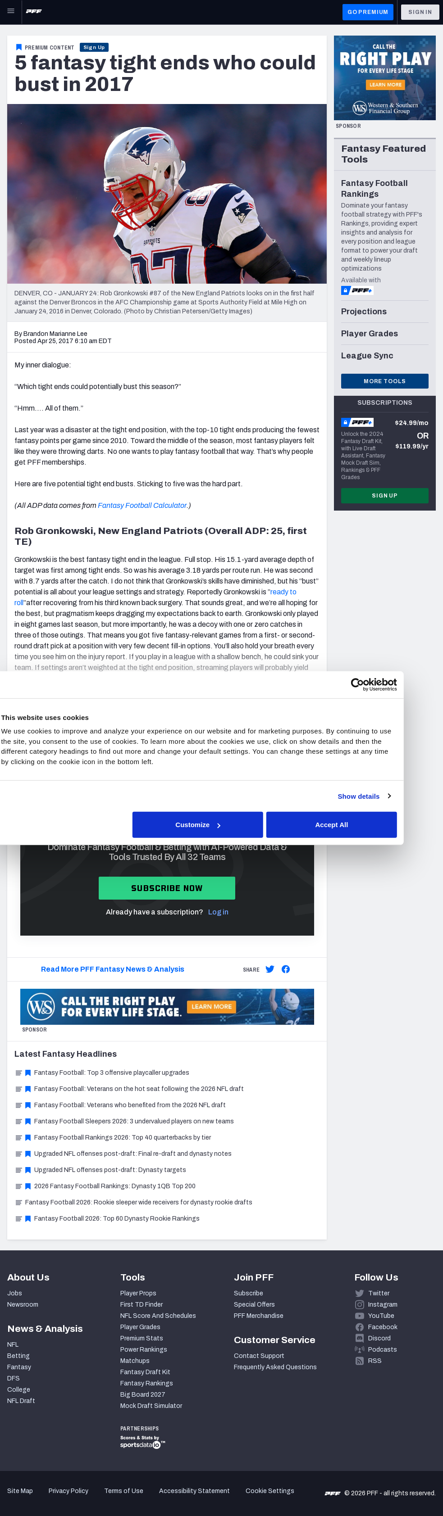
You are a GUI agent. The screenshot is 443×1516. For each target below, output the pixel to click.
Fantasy (19, 1367)
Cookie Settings (270, 1491)
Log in (218, 912)
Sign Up (94, 47)
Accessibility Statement (194, 1491)
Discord (379, 1338)
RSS (375, 1361)
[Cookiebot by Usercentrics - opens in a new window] (378, 684)
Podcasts (382, 1349)
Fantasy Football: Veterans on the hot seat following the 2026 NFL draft (129, 1089)
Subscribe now (167, 888)
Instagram (382, 1304)
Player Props (138, 1293)
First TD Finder (141, 1304)
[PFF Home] (34, 12)
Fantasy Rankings (146, 1383)
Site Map (20, 1491)
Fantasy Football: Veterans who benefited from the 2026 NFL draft (120, 1105)
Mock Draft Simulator (151, 1406)
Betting (18, 1356)
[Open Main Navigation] (11, 12)
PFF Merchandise (258, 1315)
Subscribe (248, 1293)
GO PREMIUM (367, 12)
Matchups (135, 1361)
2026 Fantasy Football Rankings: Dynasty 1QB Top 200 (105, 1186)
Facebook (382, 1327)
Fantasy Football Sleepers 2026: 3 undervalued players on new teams (124, 1121)
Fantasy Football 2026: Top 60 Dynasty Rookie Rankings (107, 1218)
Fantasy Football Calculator (142, 505)
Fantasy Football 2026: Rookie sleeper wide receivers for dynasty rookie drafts (133, 1202)
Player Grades (140, 1327)
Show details (379, 796)
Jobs (14, 1293)
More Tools (385, 381)
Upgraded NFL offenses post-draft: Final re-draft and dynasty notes (123, 1153)
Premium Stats (141, 1338)
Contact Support (259, 1356)
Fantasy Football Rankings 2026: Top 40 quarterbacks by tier (112, 1137)
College (18, 1389)
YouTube (381, 1315)
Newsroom (22, 1304)
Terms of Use (123, 1491)
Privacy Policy (68, 1491)
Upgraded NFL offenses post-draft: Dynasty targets (100, 1170)
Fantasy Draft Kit (145, 1372)
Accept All (353, 824)
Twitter (378, 1293)
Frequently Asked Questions (275, 1367)
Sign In (420, 12)
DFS (13, 1378)
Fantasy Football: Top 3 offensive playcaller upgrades (101, 1072)
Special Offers (254, 1304)
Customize (220, 824)
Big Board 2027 (142, 1394)
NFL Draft (21, 1401)
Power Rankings (143, 1349)
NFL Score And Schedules (158, 1315)
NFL (12, 1344)
